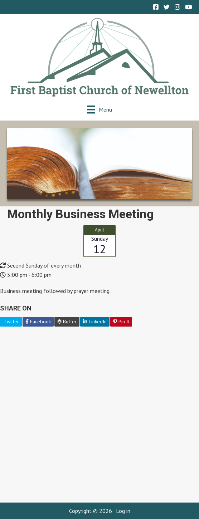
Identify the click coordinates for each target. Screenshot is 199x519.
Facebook (38, 321)
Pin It (121, 321)
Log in (123, 510)
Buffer (67, 321)
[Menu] (99, 109)
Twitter (11, 321)
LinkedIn (95, 321)
